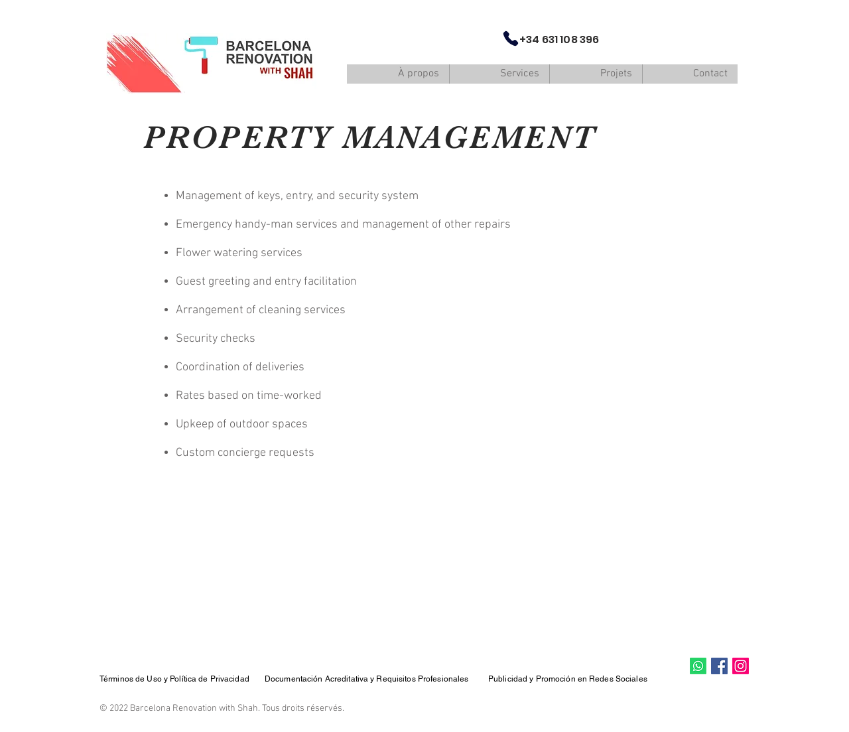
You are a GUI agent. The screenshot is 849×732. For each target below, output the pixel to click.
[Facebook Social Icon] (719, 666)
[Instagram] (740, 666)
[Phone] (510, 38)
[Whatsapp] (698, 666)
